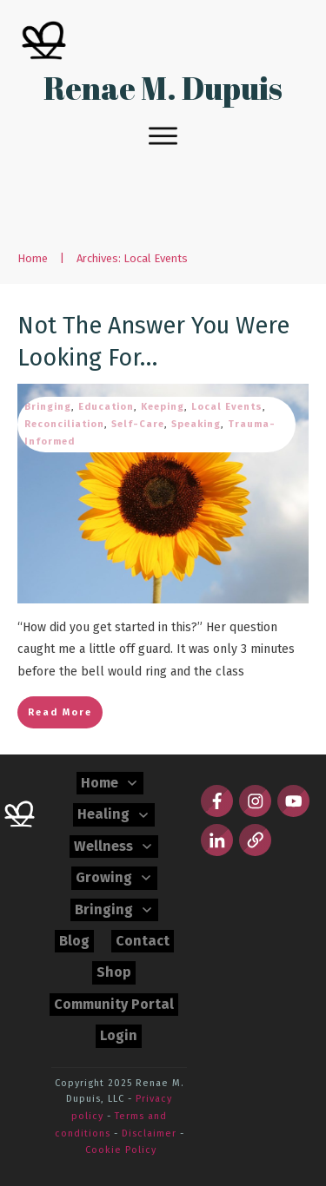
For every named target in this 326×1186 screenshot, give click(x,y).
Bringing (47, 406)
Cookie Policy (120, 1150)
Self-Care (137, 424)
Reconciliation (64, 424)
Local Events (227, 406)
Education (106, 406)
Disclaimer (149, 1133)
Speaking (196, 424)
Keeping (162, 406)
